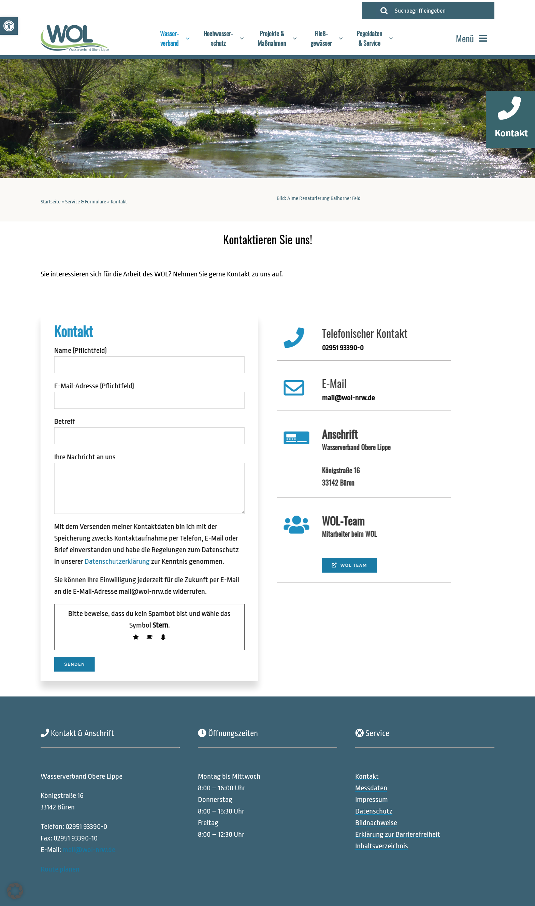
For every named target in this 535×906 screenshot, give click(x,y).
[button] (15, 891)
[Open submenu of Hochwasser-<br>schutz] (245, 38)
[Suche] (384, 10)
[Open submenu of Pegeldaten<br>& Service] (394, 38)
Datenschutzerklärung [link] (112, 561)
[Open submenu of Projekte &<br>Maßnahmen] (298, 38)
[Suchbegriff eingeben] (441, 10)
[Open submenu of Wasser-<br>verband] (191, 38)
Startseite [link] (50, 202)
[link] (9, 26)
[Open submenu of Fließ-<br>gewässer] (344, 38)
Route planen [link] (60, 869)
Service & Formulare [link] (85, 202)
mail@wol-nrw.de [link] (88, 850)
